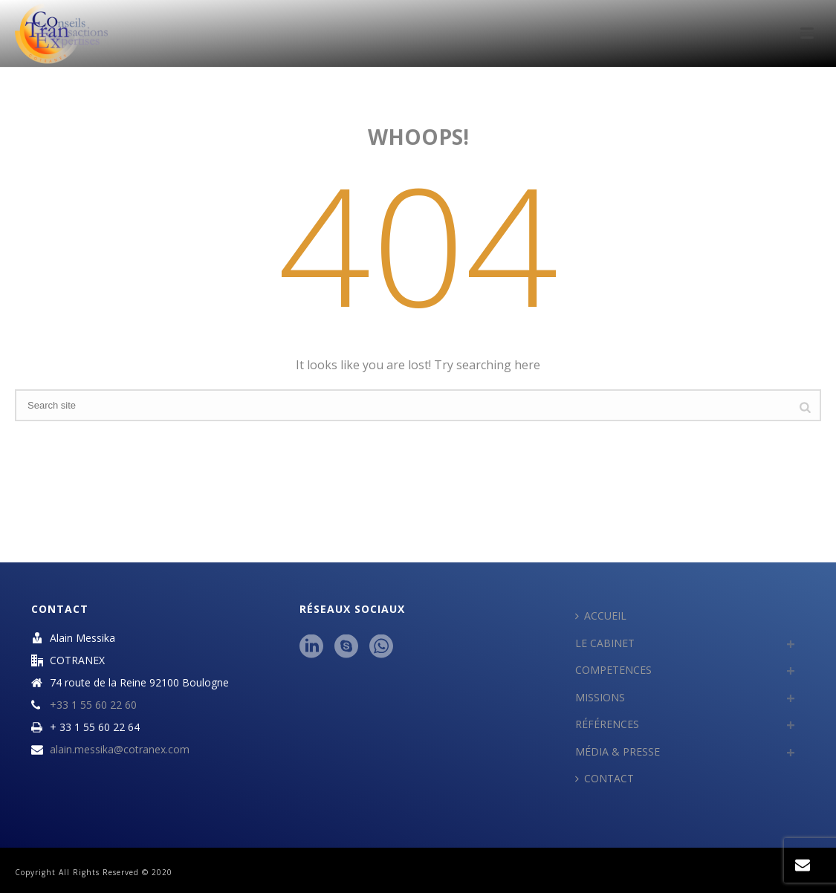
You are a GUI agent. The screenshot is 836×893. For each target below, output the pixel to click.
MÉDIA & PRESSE (617, 751)
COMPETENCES (613, 670)
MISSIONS (600, 697)
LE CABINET (605, 643)
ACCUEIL (600, 615)
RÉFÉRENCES (607, 724)
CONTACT (604, 778)
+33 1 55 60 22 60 (93, 705)
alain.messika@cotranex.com (119, 749)
